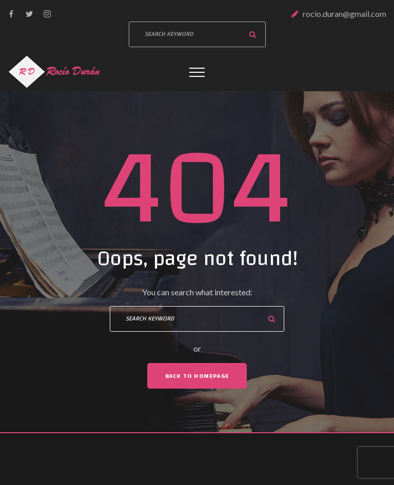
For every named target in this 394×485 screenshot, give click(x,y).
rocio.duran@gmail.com (344, 13)
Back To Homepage (197, 375)
